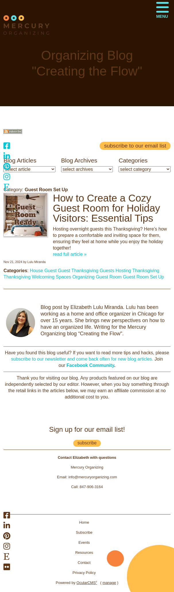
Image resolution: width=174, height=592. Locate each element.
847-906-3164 (91, 487)
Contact (84, 562)
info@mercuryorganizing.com (92, 477)
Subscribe (84, 532)
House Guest (43, 270)
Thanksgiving (16, 276)
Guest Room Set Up (143, 276)
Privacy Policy (84, 572)
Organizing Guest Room (97, 276)
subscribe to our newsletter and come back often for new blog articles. (82, 359)
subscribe (87, 442)
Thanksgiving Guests (92, 270)
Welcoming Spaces (51, 276)
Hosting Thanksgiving (137, 270)
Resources (84, 552)
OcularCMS (86, 583)
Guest (64, 270)
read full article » (69, 254)
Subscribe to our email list (135, 146)
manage (109, 583)
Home (84, 522)
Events (84, 542)
